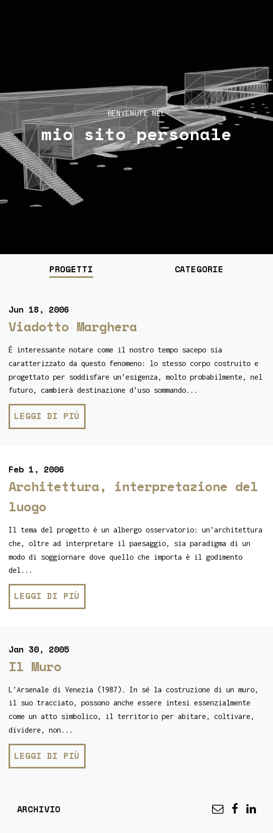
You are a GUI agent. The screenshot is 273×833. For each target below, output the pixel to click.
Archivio (39, 809)
